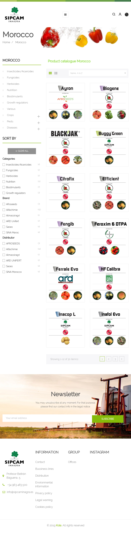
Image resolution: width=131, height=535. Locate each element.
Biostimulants (15, 97)
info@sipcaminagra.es (20, 493)
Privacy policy (43, 494)
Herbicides (13, 84)
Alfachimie (12, 210)
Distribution (42, 476)
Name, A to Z (98, 74)
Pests (10, 122)
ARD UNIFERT (13, 261)
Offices (72, 463)
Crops (10, 116)
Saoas (9, 227)
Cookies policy (44, 507)
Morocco (11, 61)
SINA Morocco (14, 272)
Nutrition (12, 91)
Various (11, 109)
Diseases (12, 128)
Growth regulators (17, 103)
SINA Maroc (12, 233)
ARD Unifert (12, 222)
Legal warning (44, 501)
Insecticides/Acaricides (20, 72)
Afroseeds (11, 205)
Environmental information (44, 485)
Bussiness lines (44, 469)
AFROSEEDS (13, 244)
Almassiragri (13, 216)
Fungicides (13, 78)
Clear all (21, 152)
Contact (40, 463)
